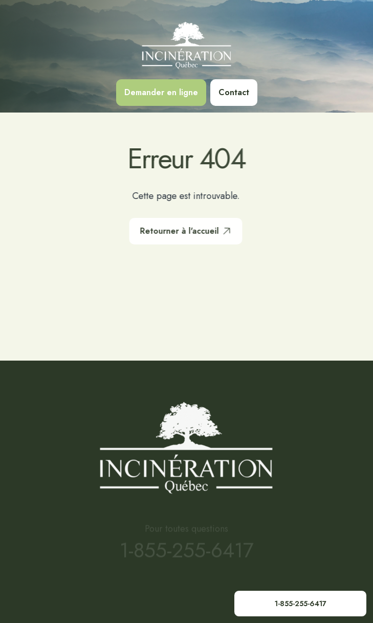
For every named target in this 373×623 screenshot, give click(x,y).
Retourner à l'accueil (186, 231)
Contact (233, 92)
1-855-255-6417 (300, 603)
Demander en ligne (161, 92)
